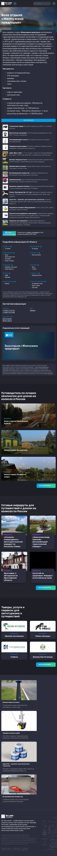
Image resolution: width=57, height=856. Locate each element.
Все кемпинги (46, 486)
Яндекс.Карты (7, 321)
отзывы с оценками (32, 232)
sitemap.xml (26, 848)
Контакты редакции (6, 848)
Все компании (46, 664)
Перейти (32, 310)
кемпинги (50, 373)
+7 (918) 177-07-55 (9, 310)
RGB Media (24, 849)
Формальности (17, 848)
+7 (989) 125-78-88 (9, 312)
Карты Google (7, 319)
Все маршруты (45, 588)
